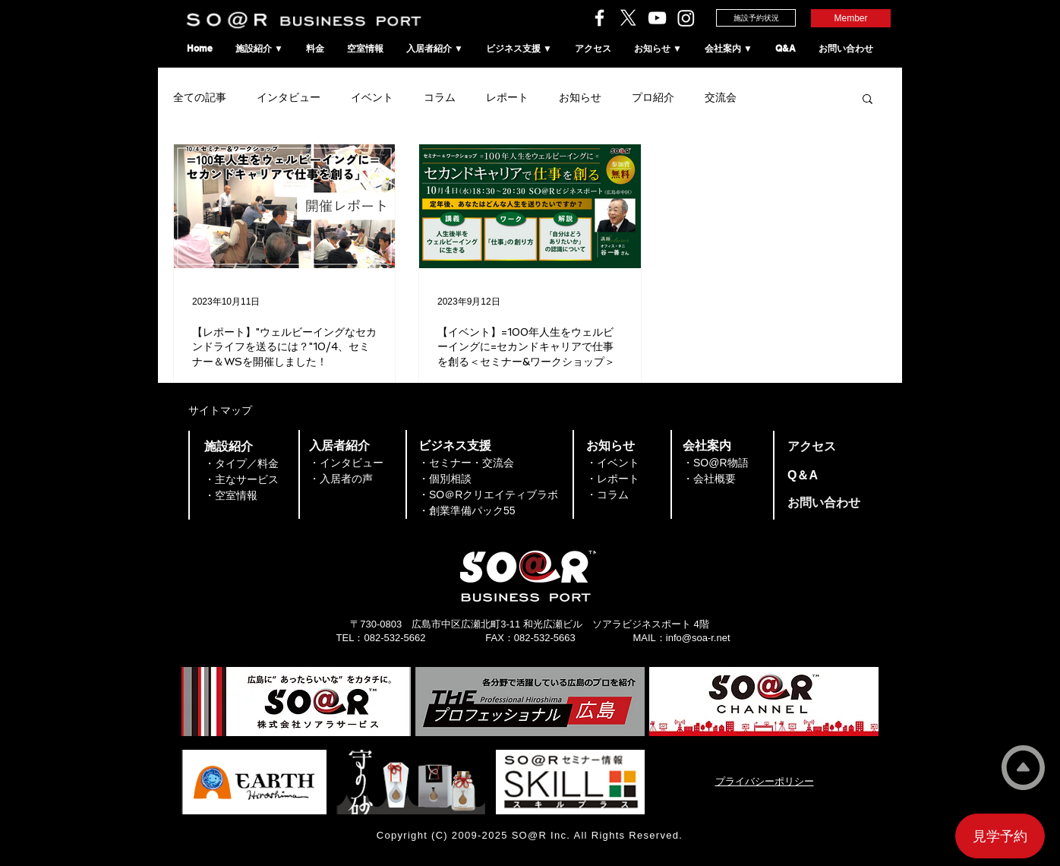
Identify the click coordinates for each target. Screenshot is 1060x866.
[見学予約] (1000, 836)
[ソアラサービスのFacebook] (599, 18)
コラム (440, 97)
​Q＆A (802, 475)
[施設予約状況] (756, 18)
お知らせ (580, 97)
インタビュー (288, 97)
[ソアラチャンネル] (657, 18)
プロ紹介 (653, 97)
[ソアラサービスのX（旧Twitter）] (628, 18)
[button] (867, 100)
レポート (507, 97)
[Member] (851, 18)
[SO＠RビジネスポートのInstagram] (686, 18)
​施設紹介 (228, 446)
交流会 (721, 97)
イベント (372, 97)
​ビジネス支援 (454, 445)
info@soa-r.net (698, 637)
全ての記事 (199, 97)
